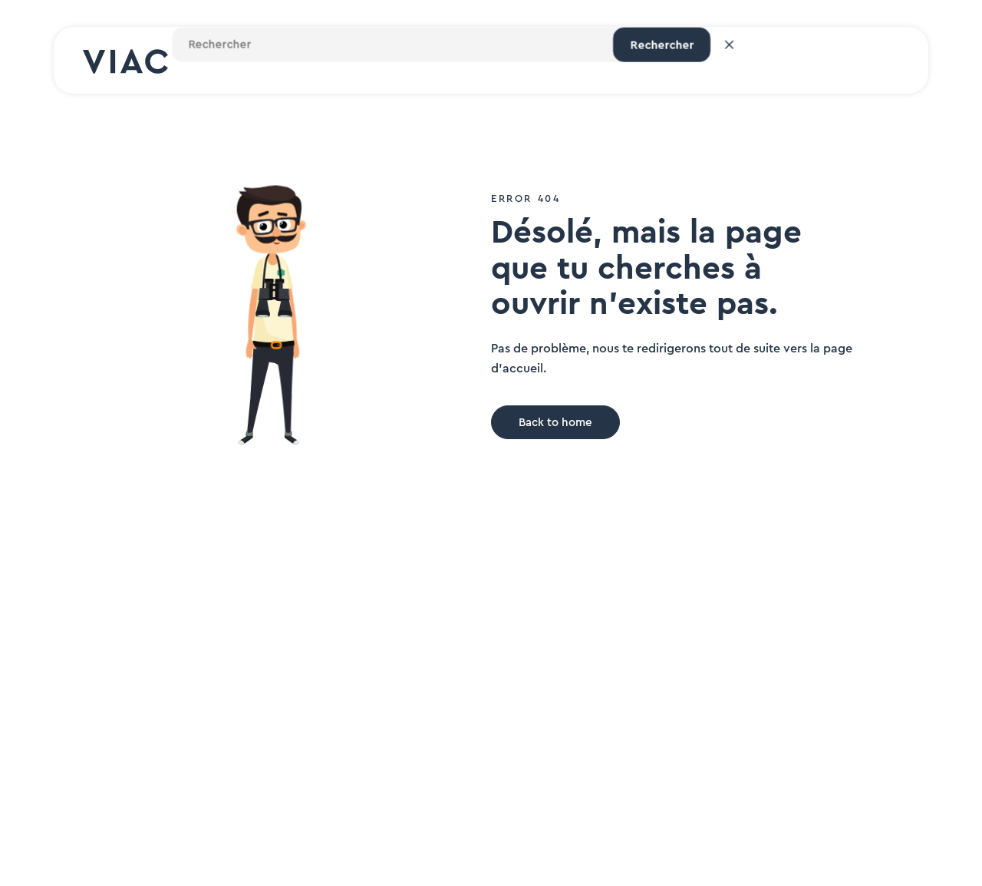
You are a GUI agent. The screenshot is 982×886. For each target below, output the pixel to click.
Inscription (866, 61)
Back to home (555, 422)
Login (784, 61)
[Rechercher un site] (696, 61)
